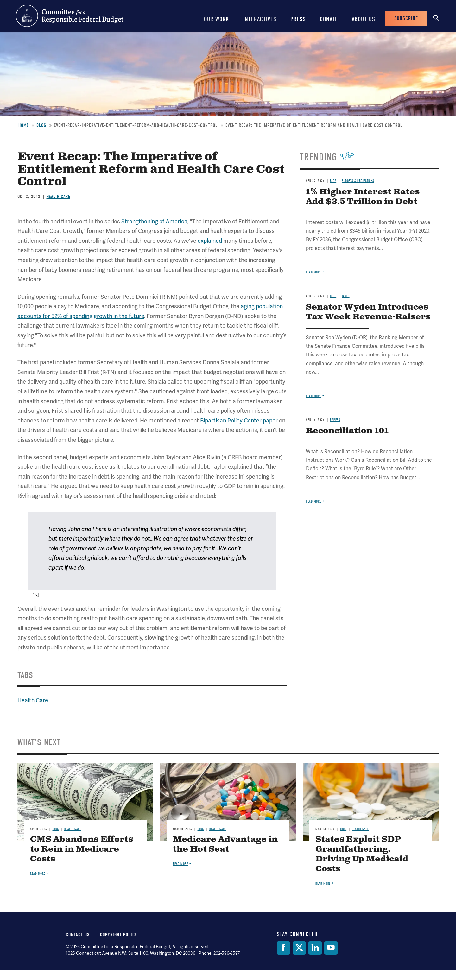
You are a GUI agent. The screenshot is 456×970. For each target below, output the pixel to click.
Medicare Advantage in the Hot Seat (225, 844)
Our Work (216, 19)
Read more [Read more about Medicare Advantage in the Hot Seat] (180, 864)
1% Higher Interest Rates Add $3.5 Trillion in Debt (363, 196)
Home (23, 125)
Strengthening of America (154, 221)
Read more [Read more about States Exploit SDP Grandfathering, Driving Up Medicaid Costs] (323, 883)
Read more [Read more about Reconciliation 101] (313, 501)
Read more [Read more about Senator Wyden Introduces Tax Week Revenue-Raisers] (313, 396)
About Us (363, 19)
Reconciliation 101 (347, 430)
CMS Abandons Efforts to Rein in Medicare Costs (81, 849)
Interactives (259, 19)
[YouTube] (331, 948)
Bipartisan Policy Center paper (239, 420)
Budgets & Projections (358, 181)
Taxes (346, 296)
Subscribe (406, 18)
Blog (41, 125)
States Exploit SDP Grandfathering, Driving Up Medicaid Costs (361, 854)
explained (210, 240)
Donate (329, 19)
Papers (335, 420)
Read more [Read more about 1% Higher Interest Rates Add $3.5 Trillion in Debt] (313, 272)
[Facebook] (283, 948)
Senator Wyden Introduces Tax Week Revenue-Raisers (368, 312)
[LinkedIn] (315, 948)
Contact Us (78, 934)
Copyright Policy (118, 934)
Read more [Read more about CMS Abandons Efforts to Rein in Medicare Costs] (37, 874)
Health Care (58, 196)
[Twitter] (299, 948)
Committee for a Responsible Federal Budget (70, 16)
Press (298, 19)
